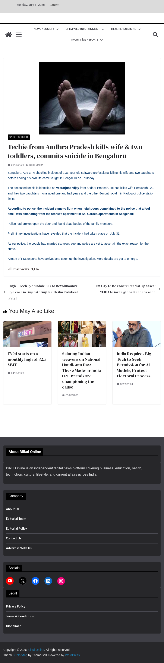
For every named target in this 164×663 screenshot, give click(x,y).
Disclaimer (13, 626)
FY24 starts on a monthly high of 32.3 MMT (27, 359)
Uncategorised (18, 137)
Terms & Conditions (20, 616)
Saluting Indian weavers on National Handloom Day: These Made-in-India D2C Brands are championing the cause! (81, 370)
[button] (56, 29)
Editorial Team (16, 519)
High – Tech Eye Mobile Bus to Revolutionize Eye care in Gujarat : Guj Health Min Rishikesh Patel (41, 292)
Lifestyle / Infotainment (83, 29)
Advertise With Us (19, 548)
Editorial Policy (16, 528)
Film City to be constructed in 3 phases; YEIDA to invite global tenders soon (127, 288)
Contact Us (13, 538)
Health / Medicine (123, 29)
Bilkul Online (36, 165)
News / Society (44, 29)
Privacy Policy (15, 606)
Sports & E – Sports (84, 39)
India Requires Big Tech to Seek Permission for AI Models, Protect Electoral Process (134, 365)
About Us (12, 509)
